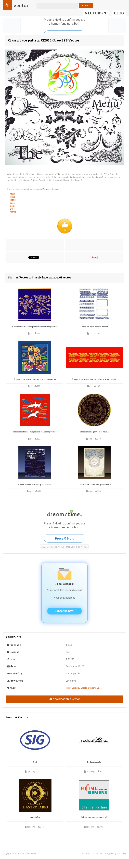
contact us (97, 853)
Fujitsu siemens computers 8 (94, 817)
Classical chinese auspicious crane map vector (35, 432)
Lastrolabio (35, 817)
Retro (12, 197)
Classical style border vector (94, 327)
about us (85, 853)
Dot (11, 209)
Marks (13, 212)
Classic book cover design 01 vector (35, 484)
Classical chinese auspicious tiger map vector (34, 379)
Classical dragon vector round (94, 432)
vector (21, 5)
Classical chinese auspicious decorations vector (94, 379)
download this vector (64, 699)
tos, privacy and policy (115, 853)
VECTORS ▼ (96, 13)
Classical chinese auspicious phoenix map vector (35, 327)
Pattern (46, 189)
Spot (12, 206)
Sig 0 (35, 762)
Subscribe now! (64, 611)
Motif (12, 194)
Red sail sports (94, 762)
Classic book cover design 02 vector (94, 484)
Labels (83, 688)
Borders (75, 688)
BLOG (119, 13)
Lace (12, 203)
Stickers (92, 688)
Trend (12, 200)
